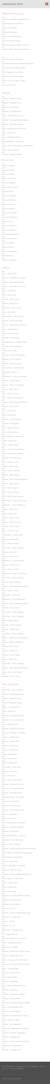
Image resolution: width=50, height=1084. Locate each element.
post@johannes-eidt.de (16, 1068)
